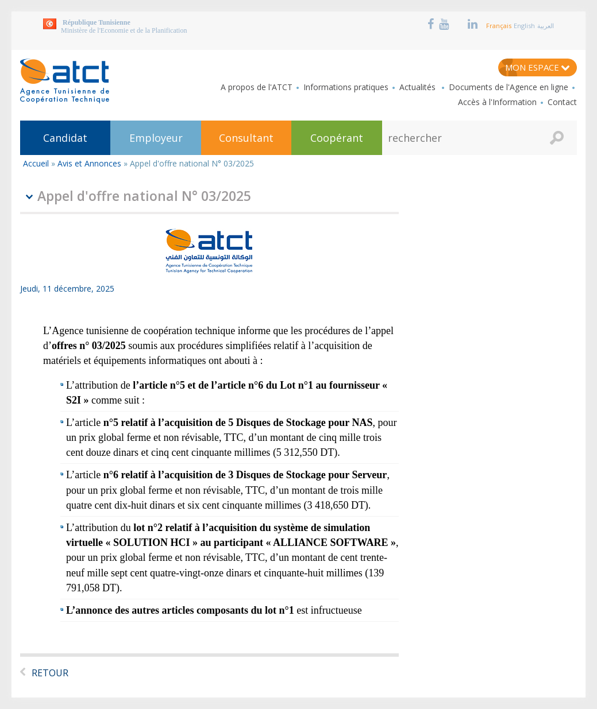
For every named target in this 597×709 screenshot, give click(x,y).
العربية (545, 25)
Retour (50, 673)
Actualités (418, 87)
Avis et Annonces (89, 163)
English (524, 25)
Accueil (36, 163)
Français (498, 25)
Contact (562, 102)
